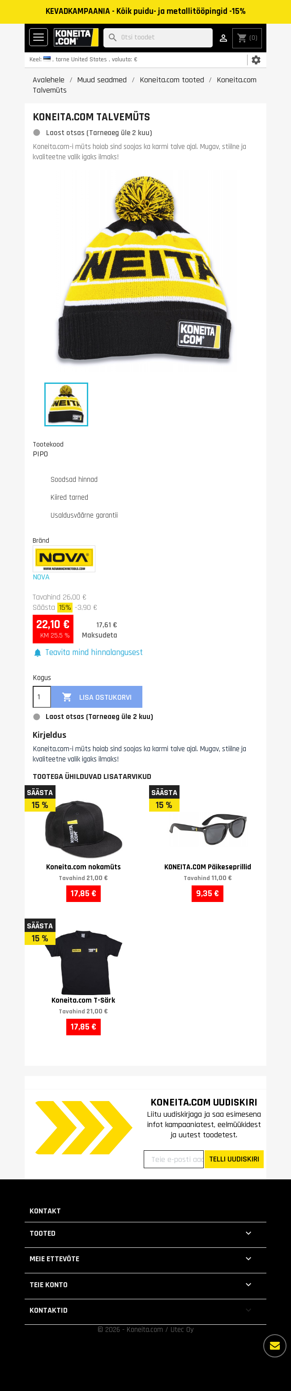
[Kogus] (42, 697)
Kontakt (45, 1211)
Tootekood (48, 444)
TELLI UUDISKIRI (234, 1159)
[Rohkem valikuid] (275, 1345)
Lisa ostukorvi (97, 697)
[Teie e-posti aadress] (174, 1159)
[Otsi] (158, 37)
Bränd (41, 540)
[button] (88, 653)
